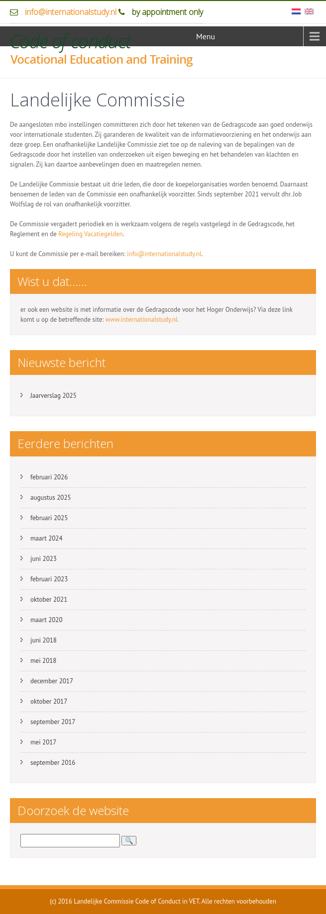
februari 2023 (49, 579)
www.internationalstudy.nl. (142, 319)
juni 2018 (43, 640)
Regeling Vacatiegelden (90, 234)
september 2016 (52, 762)
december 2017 (51, 681)
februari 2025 (49, 518)
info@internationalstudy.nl (70, 11)
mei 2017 (43, 742)
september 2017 (52, 722)
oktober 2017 (48, 701)
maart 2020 (46, 620)
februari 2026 (49, 477)
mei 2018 (43, 660)
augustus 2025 (50, 497)
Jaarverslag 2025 (53, 395)
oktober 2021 (48, 599)
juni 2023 (43, 558)
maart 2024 (46, 538)
